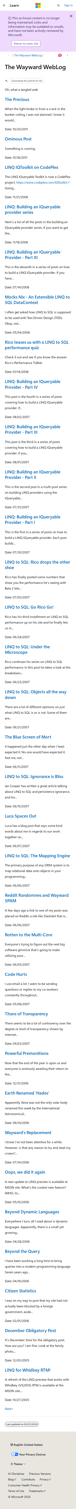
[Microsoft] (38, 5)
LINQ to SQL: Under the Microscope (27, 649)
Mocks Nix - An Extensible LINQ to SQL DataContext (37, 299)
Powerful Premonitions (26, 1053)
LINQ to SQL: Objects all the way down (35, 694)
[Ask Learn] (60, 55)
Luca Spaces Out (20, 816)
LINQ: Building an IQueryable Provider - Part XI (32, 254)
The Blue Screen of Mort (28, 737)
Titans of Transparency (26, 1013)
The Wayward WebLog (28, 55)
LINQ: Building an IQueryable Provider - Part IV (32, 384)
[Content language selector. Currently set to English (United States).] (26, 1445)
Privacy (44, 1479)
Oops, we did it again (25, 1172)
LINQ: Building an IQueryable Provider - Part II (32, 474)
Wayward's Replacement (28, 1132)
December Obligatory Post (30, 1330)
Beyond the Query (22, 1251)
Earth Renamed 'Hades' (27, 1093)
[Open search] (59, 5)
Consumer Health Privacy (24, 1485)
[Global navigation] (4, 5)
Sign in (68, 5)
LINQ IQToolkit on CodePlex (31, 167)
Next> (9, 1408)
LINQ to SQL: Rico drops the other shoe (37, 564)
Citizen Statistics (20, 1290)
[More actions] (67, 55)
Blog (11, 1479)
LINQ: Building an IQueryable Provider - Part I (32, 519)
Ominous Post (18, 138)
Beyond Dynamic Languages (32, 1211)
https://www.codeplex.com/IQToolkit (41, 182)
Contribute (28, 1479)
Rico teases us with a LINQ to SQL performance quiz (37, 344)
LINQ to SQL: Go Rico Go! (29, 607)
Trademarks (36, 1491)
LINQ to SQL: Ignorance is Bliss (34, 776)
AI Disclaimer (16, 1474)
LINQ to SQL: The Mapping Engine (37, 855)
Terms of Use (16, 1491)
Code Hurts (16, 974)
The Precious (17, 99)
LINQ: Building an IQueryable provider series (32, 209)
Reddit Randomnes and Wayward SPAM (37, 897)
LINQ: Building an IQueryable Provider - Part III (32, 429)
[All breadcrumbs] (8, 55)
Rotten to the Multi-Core (28, 934)
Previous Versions (40, 1474)
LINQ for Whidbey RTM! (27, 1370)
